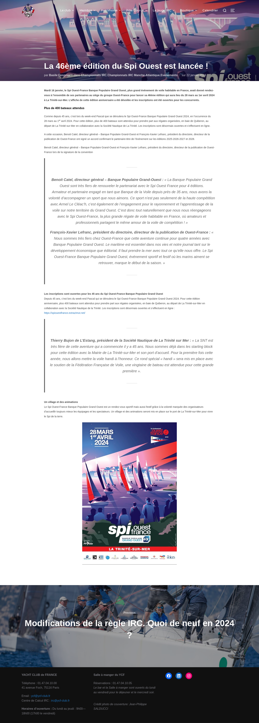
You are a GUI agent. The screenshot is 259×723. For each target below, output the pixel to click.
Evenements (169, 75)
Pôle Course (137, 10)
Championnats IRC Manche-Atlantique (133, 75)
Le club (68, 10)
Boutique (189, 10)
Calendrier (210, 10)
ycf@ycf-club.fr (40, 695)
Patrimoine (111, 10)
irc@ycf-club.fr (60, 700)
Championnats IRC (94, 75)
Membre (88, 10)
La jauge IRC (164, 10)
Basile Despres (59, 75)
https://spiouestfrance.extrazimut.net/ (64, 312)
